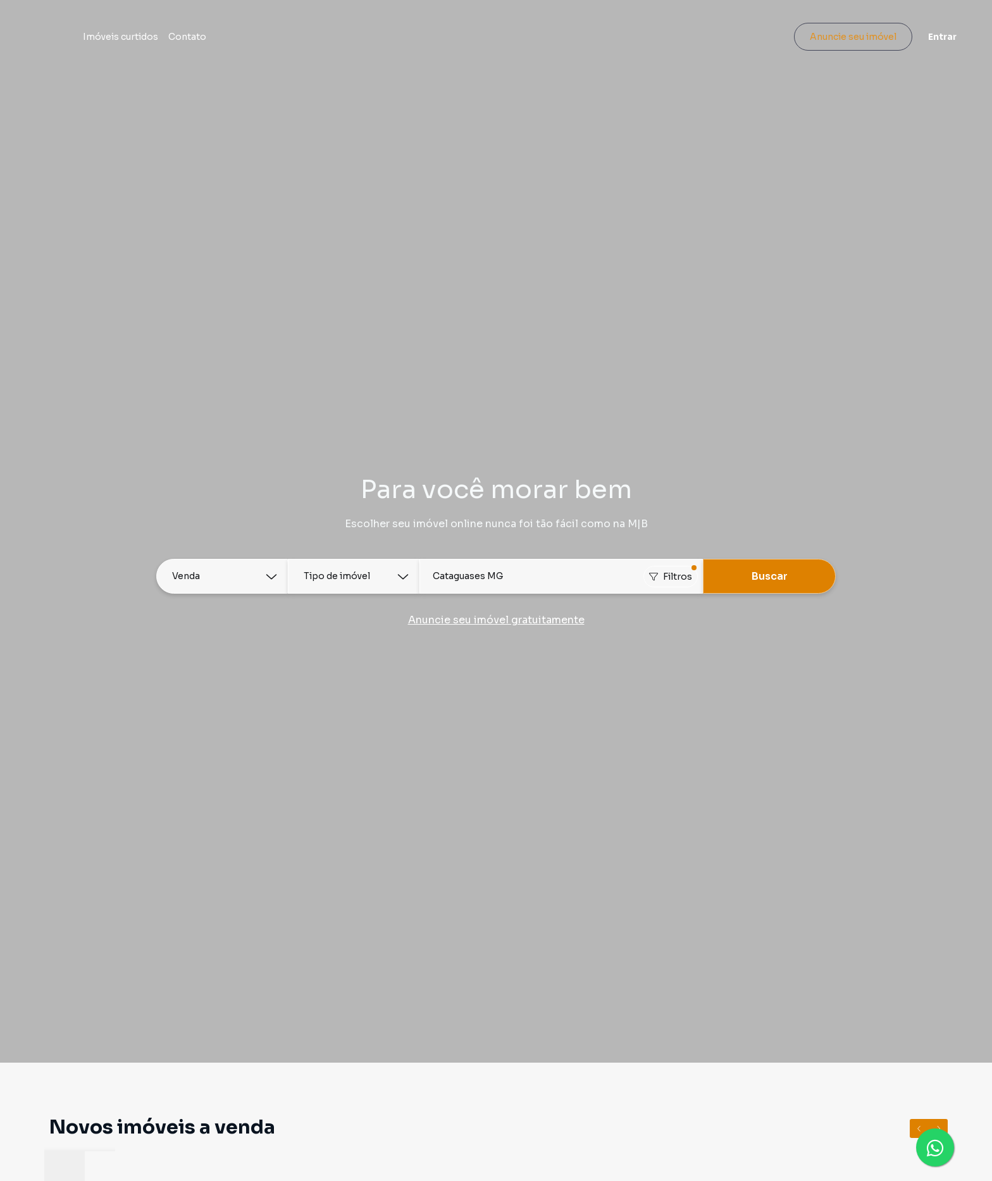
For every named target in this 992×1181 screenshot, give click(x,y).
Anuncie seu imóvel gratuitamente (496, 620)
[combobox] (561, 576)
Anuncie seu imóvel (837, 39)
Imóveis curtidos (190, 39)
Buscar (770, 576)
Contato (257, 39)
